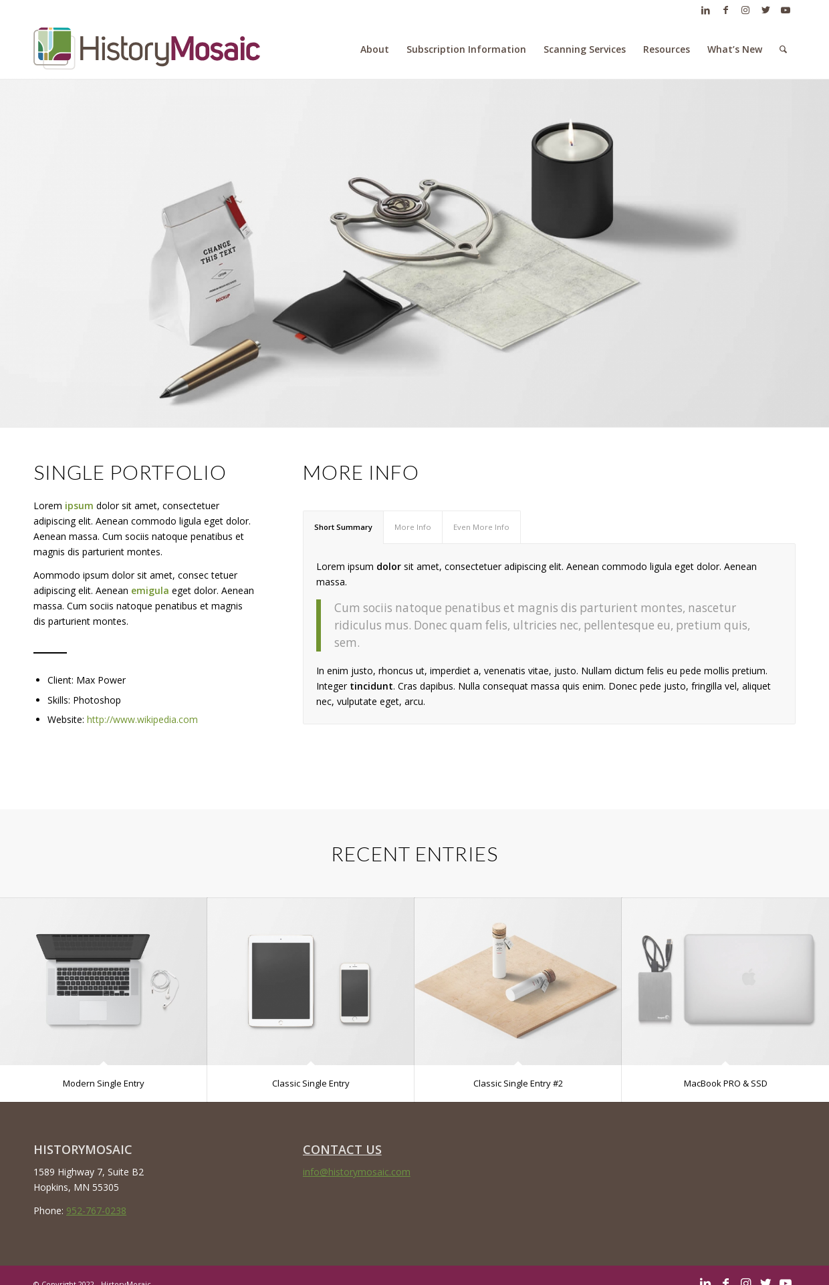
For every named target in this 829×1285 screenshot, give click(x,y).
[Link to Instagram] (745, 10)
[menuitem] (375, 49)
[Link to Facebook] (725, 10)
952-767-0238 (96, 1210)
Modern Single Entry (103, 1083)
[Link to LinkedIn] (705, 10)
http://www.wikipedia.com (142, 719)
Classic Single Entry (311, 1083)
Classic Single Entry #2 (518, 1083)
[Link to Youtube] (786, 10)
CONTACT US (342, 1149)
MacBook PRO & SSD (725, 1083)
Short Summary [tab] (343, 527)
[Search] (783, 49)
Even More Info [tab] (481, 527)
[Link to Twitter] (765, 10)
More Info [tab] (412, 527)
